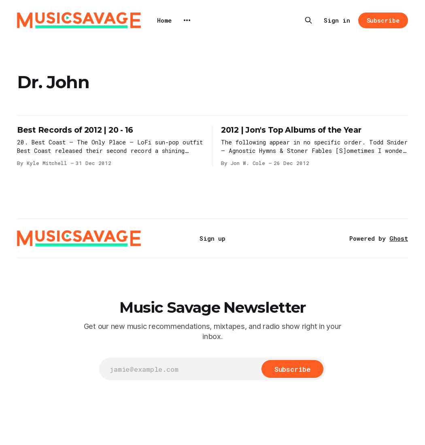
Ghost (398, 238)
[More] (187, 20)
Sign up (212, 238)
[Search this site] (308, 20)
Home (164, 20)
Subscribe (383, 20)
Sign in (337, 20)
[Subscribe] (292, 369)
